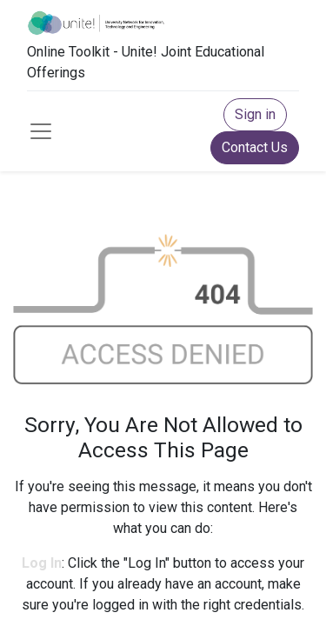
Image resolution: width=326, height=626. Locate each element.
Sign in (255, 114)
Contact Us (255, 147)
